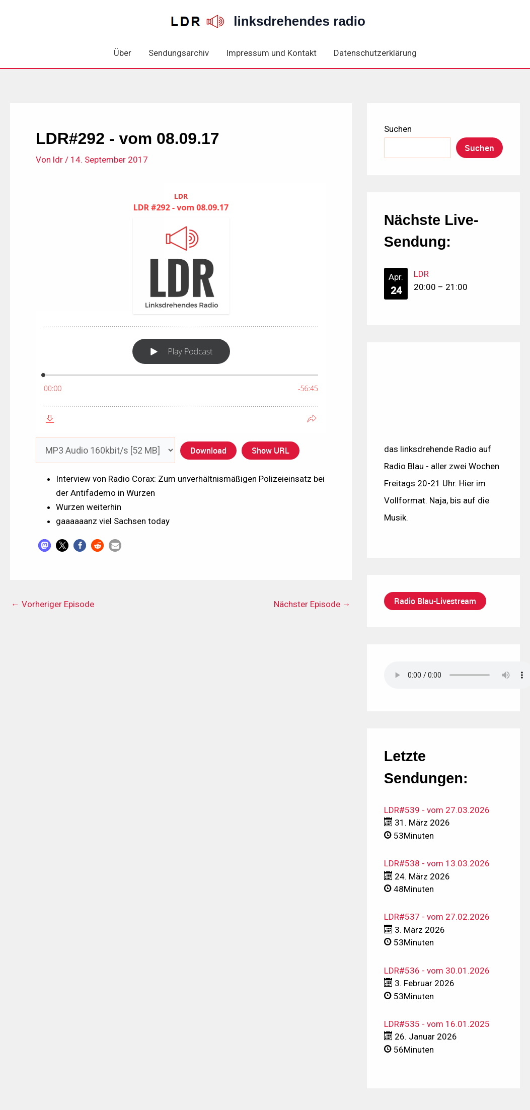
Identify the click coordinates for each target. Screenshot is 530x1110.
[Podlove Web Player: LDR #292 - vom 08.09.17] (181, 308)
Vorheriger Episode (52, 604)
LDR (421, 274)
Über (122, 53)
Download (208, 450)
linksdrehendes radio (299, 21)
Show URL (270, 450)
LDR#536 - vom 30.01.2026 (437, 971)
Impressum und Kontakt (271, 53)
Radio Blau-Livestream (435, 601)
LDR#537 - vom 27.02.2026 (437, 917)
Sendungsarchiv (178, 53)
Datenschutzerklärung (375, 53)
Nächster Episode (312, 604)
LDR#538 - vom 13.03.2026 (437, 863)
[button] (44, 545)
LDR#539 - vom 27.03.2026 (437, 810)
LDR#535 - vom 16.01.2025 (437, 1024)
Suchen (398, 129)
